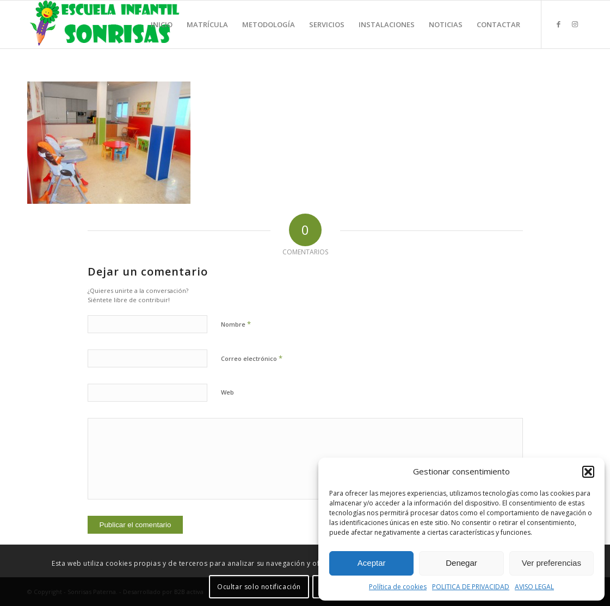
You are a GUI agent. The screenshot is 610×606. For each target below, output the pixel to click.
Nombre (236, 324)
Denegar (461, 562)
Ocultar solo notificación (259, 586)
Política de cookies (398, 586)
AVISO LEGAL (534, 586)
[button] (588, 471)
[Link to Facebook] (558, 24)
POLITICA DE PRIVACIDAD (470, 586)
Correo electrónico (251, 358)
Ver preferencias (551, 562)
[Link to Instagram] (574, 24)
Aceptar (372, 562)
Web (227, 392)
